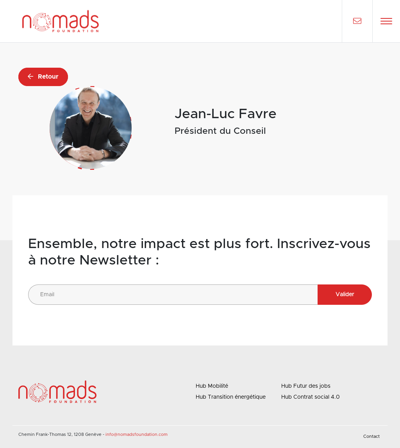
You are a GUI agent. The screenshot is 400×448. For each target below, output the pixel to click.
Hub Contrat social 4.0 (310, 397)
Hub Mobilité (212, 386)
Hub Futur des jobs (305, 386)
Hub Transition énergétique (231, 397)
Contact (371, 436)
